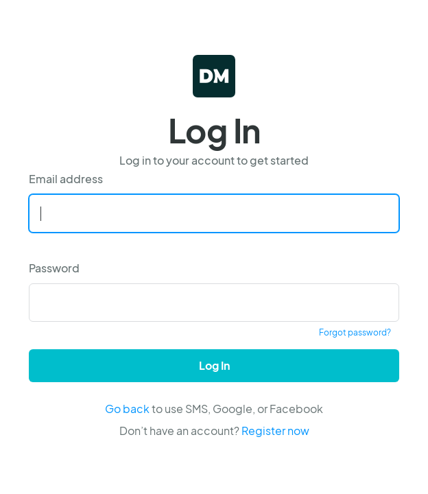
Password (54, 268)
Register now (275, 430)
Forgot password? (355, 332)
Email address (66, 179)
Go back (127, 408)
